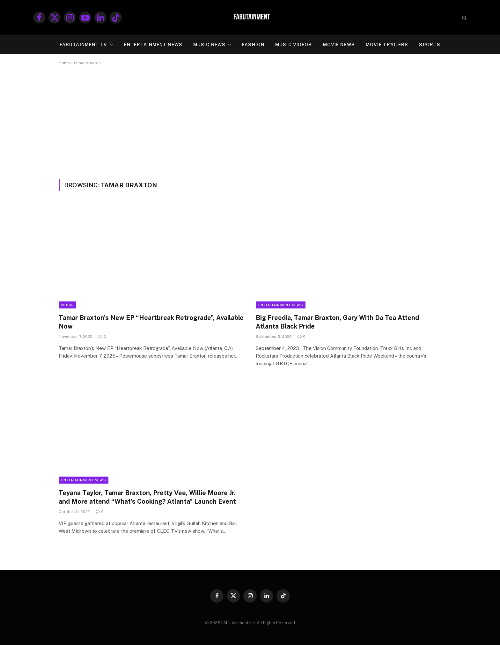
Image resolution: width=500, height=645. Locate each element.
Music (67, 305)
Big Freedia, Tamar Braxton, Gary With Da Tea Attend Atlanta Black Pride (337, 322)
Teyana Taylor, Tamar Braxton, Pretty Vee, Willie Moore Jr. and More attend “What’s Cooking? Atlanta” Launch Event (147, 497)
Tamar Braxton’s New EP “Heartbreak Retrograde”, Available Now (151, 322)
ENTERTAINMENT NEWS (153, 44)
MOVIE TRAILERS (387, 44)
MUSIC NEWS (209, 44)
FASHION (253, 44)
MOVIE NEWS (339, 44)
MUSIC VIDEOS (293, 44)
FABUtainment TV (83, 44)
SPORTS (429, 44)
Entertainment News (280, 305)
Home (64, 63)
